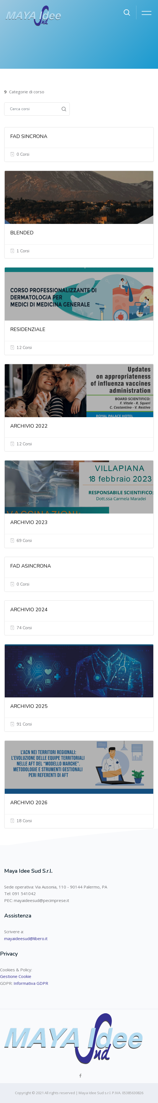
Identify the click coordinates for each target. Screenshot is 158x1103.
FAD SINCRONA (28, 136)
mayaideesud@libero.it (26, 938)
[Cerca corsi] (31, 109)
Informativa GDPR (31, 983)
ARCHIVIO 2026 (29, 802)
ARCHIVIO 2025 (29, 706)
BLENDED (21, 232)
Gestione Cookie (15, 976)
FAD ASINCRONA (30, 566)
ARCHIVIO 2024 (29, 609)
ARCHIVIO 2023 (29, 522)
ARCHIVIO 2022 (29, 426)
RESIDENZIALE (27, 329)
